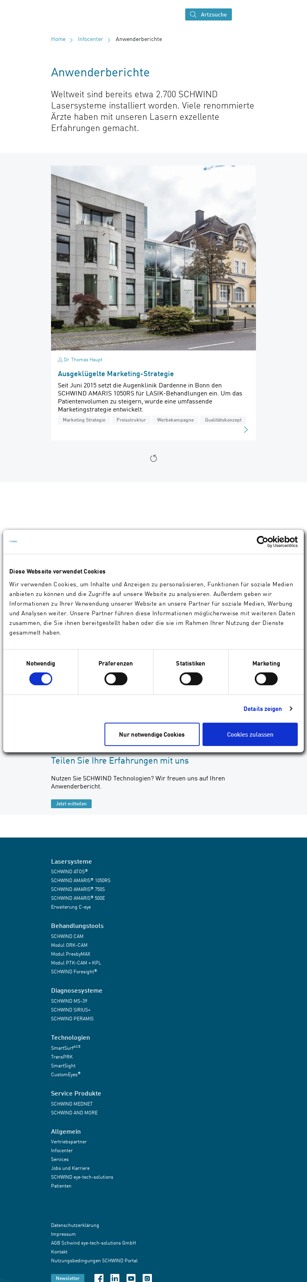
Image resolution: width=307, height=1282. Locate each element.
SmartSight (63, 1066)
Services (60, 1159)
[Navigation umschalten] (243, 14)
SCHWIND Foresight (74, 971)
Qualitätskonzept (223, 420)
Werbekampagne (175, 420)
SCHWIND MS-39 (69, 1001)
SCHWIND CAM (67, 936)
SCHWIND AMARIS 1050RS (81, 880)
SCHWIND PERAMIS (72, 1019)
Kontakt (59, 1252)
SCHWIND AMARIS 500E (78, 898)
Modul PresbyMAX (70, 954)
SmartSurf (65, 1047)
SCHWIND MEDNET (72, 1104)
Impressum (63, 1234)
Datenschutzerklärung (75, 1226)
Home (58, 38)
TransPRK (62, 1057)
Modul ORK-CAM (69, 945)
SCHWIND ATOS (69, 871)
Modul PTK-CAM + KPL (76, 963)
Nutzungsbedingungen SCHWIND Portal (94, 1261)
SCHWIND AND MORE (74, 1113)
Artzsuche (208, 14)
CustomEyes (66, 1074)
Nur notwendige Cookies (152, 734)
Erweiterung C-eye (71, 907)
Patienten (61, 1186)
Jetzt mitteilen (71, 804)
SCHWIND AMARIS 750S (78, 889)
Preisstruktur (131, 420)
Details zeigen (263, 708)
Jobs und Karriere (70, 1168)
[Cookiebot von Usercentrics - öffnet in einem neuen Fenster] (262, 542)
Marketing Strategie (84, 420)
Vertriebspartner (69, 1142)
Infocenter (90, 38)
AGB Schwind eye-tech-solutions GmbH (93, 1243)
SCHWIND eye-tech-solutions (82, 1177)
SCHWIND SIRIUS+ (70, 1010)
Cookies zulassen (250, 734)
